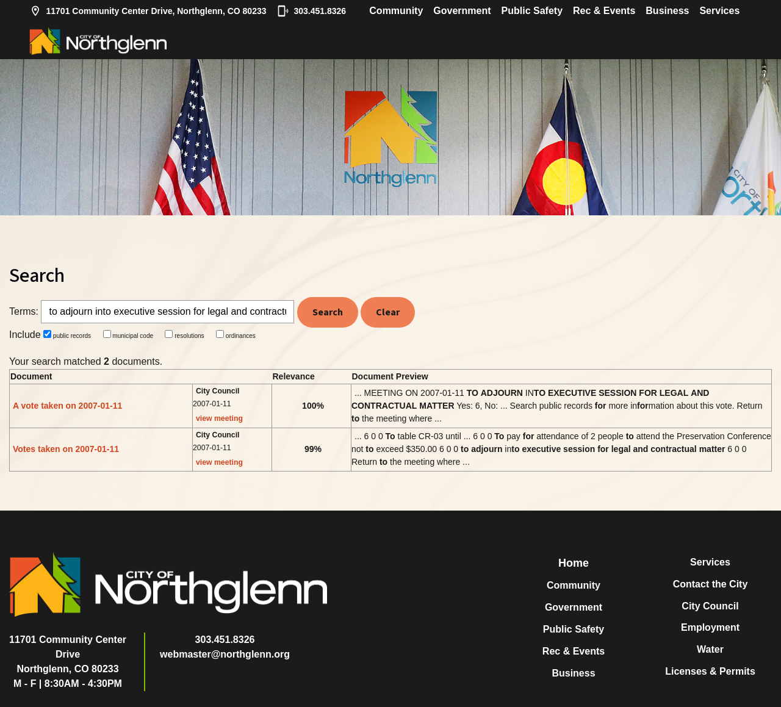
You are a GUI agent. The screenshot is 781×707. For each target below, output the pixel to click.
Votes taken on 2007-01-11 (66, 449)
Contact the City (710, 584)
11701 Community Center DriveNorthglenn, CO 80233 (67, 654)
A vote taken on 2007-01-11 (67, 406)
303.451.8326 (312, 11)
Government (462, 10)
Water (710, 649)
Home (573, 563)
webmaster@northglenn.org (225, 654)
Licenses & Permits (710, 671)
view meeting (219, 418)
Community (396, 10)
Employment (710, 627)
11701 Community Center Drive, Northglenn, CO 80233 (148, 11)
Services (719, 10)
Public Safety (532, 10)
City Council (710, 606)
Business (667, 10)
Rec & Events (604, 10)
